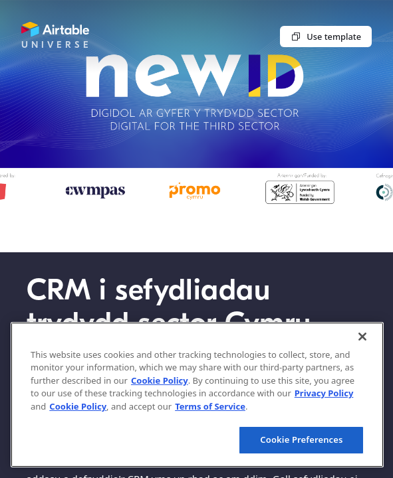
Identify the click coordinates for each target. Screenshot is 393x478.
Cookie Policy (159, 380)
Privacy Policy (324, 393)
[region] (197, 394)
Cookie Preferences (301, 439)
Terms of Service (210, 406)
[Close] (362, 336)
